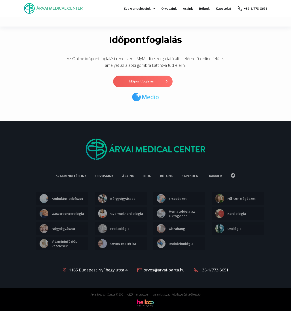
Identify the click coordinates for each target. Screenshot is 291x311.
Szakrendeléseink (71, 176)
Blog (147, 176)
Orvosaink (104, 176)
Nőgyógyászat (57, 228)
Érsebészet (172, 198)
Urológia (228, 228)
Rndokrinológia (175, 243)
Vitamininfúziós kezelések (58, 243)
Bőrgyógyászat (116, 198)
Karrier (215, 176)
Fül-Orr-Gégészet (235, 198)
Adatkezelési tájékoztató (186, 294)
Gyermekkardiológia (120, 213)
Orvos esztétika (117, 243)
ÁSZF (130, 294)
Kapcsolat (191, 176)
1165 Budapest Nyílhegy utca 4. (98, 270)
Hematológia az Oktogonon (176, 213)
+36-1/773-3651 (214, 270)
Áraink (128, 176)
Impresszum (142, 294)
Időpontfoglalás (148, 81)
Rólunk (166, 176)
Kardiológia (230, 213)
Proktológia (113, 228)
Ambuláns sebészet (61, 198)
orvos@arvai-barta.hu (164, 270)
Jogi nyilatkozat (161, 294)
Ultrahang (171, 228)
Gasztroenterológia (62, 213)
